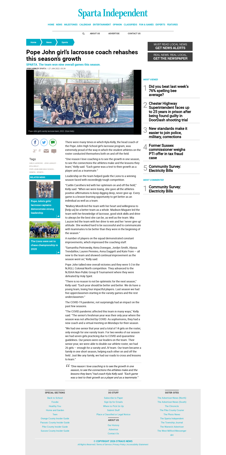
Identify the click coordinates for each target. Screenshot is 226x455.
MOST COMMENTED (153, 179)
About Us (95, 33)
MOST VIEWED (150, 79)
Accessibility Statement (137, 444)
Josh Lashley (32, 68)
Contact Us (134, 33)
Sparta (42, 68)
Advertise (113, 33)
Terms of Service (104, 444)
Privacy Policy (119, 444)
